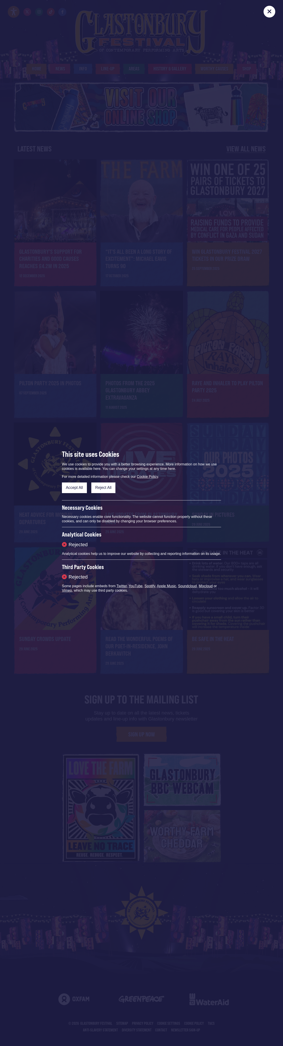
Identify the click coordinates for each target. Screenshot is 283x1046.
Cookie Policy (147, 476)
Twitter (122, 586)
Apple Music (166, 586)
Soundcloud (187, 586)
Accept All (74, 487)
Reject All (103, 487)
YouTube (136, 586)
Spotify (150, 586)
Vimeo (67, 590)
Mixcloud (206, 586)
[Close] (269, 11)
